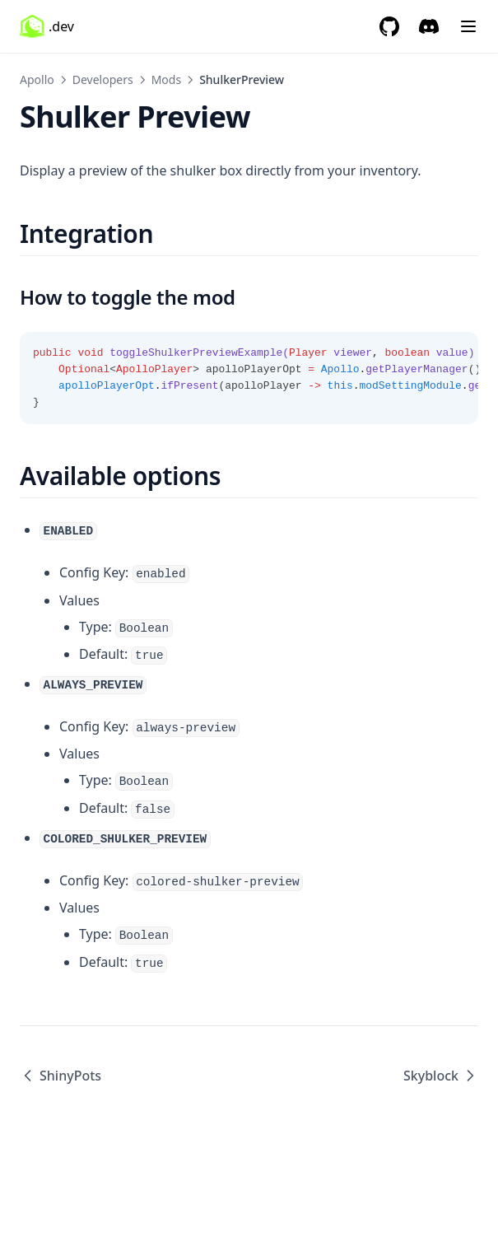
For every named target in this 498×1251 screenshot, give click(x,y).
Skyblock (440, 1076)
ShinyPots (60, 1076)
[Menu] (468, 26)
